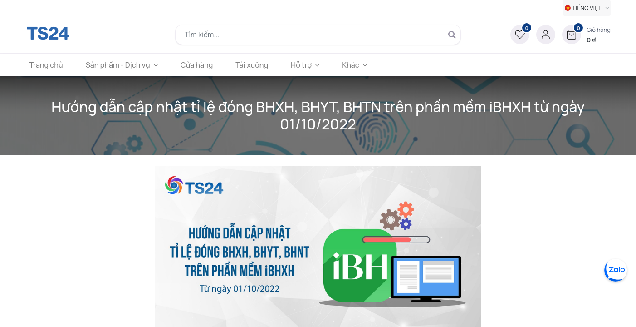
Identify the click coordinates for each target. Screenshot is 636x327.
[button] (586, 34)
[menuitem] (49, 65)
